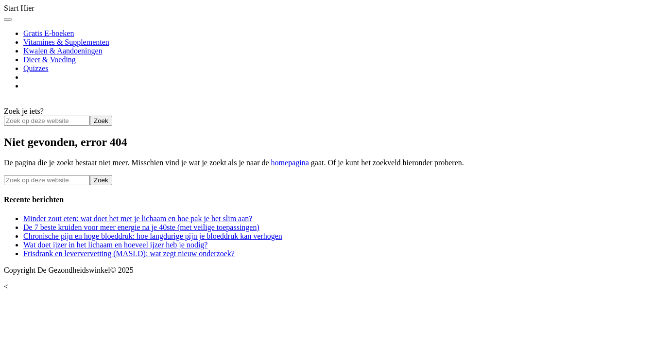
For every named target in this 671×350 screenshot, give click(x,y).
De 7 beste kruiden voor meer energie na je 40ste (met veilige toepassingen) (141, 227)
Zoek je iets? (24, 111)
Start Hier (19, 8)
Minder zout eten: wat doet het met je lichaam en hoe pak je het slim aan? (137, 218)
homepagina (290, 162)
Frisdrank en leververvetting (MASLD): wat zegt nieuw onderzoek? (129, 253)
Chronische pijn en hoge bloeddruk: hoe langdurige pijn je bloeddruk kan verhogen (152, 236)
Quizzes (36, 68)
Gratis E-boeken (48, 33)
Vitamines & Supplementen (66, 42)
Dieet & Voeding (49, 59)
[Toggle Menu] (8, 19)
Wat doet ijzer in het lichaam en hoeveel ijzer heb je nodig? (115, 245)
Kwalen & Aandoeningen (63, 51)
